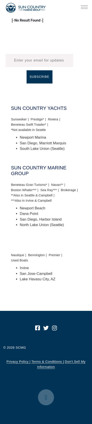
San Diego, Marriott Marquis (43, 143)
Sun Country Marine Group (25, 8)
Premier (54, 255)
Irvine (24, 268)
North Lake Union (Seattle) (42, 225)
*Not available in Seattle (28, 130)
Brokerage (68, 190)
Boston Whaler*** (23, 190)
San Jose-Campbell (36, 274)
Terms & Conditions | (47, 361)
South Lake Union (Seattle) (42, 149)
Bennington (36, 255)
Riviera (53, 119)
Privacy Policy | (19, 361)
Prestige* (37, 119)
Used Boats (19, 260)
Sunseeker (19, 119)
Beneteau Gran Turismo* (29, 185)
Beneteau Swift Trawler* (28, 124)
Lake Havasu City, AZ (37, 279)
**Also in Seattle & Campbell (31, 195)
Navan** (57, 185)
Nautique (17, 255)
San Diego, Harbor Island (41, 219)
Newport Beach (32, 208)
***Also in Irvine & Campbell (31, 200)
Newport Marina (33, 137)
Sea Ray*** (48, 190)
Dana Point (29, 214)
